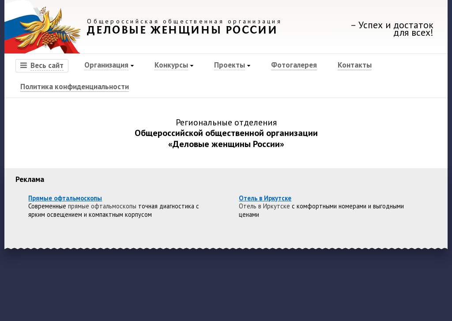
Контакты (355, 65)
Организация (106, 65)
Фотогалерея (294, 65)
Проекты (229, 65)
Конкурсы (171, 65)
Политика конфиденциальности (74, 86)
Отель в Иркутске (264, 206)
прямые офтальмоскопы (102, 206)
